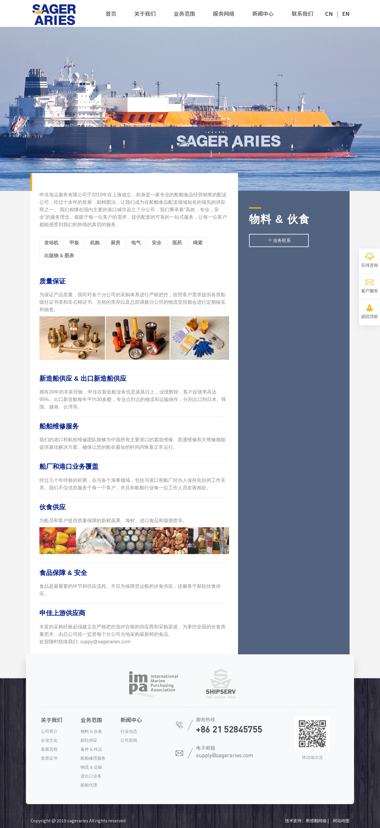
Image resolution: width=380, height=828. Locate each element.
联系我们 (302, 13)
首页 (111, 13)
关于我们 (145, 13)
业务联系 (279, 240)
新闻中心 (263, 13)
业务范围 (184, 13)
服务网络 (223, 13)
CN (329, 13)
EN (346, 13)
